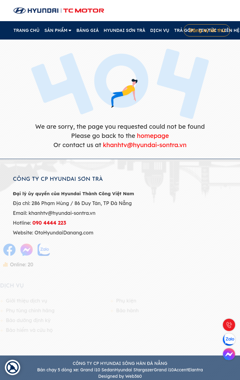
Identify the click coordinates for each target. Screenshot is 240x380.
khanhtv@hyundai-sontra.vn (144, 145)
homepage (153, 135)
